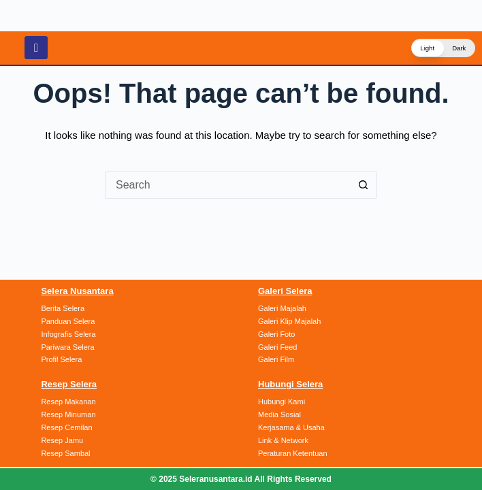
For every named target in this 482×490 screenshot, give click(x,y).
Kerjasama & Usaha (291, 429)
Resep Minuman (68, 416)
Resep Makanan (68, 404)
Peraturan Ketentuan (292, 454)
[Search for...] (227, 185)
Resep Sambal (65, 454)
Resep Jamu (62, 442)
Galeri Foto (276, 338)
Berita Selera (62, 314)
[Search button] (363, 185)
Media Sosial (279, 416)
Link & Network (283, 442)
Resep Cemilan (66, 429)
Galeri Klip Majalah (289, 326)
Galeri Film (276, 363)
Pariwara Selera (67, 350)
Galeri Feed (277, 350)
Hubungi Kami (281, 404)
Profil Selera (61, 363)
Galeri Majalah (282, 314)
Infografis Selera (68, 338)
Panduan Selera (68, 326)
